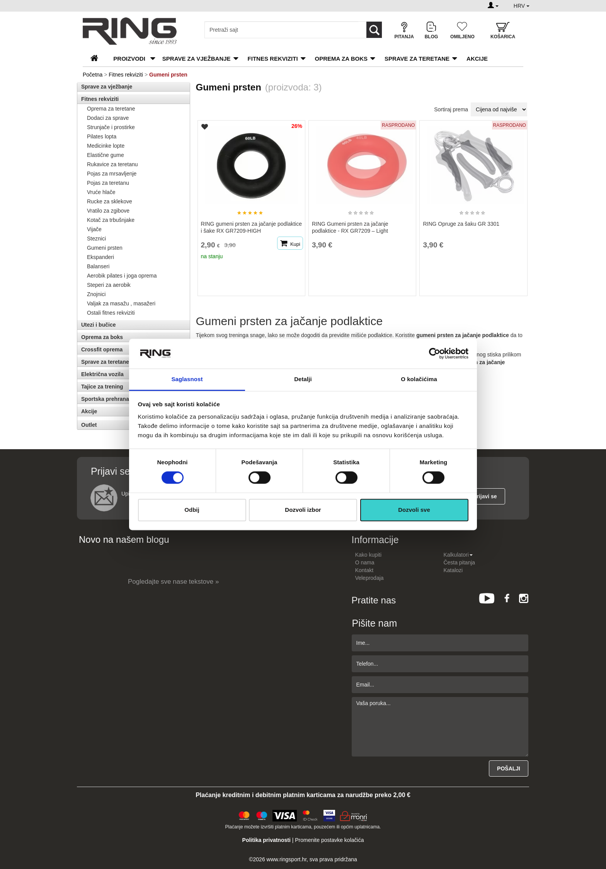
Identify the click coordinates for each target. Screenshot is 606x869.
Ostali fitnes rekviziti (111, 313)
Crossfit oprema (102, 349)
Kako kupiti (368, 555)
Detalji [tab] (303, 379)
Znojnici (96, 294)
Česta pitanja (459, 562)
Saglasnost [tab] (187, 379)
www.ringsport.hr (286, 859)
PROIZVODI (129, 58)
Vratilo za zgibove (108, 211)
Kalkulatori (457, 555)
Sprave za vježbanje (196, 58)
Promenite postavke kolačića (329, 840)
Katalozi (453, 570)
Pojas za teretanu (108, 183)
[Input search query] (281, 30)
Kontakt (364, 570)
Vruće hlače (101, 192)
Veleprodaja (369, 578)
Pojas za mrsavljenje (111, 173)
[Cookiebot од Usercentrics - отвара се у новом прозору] (434, 354)
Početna (92, 75)
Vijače (94, 229)
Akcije (477, 58)
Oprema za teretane (111, 109)
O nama (364, 562)
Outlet (89, 425)
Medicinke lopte (105, 146)
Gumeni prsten (105, 248)
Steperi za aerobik (109, 285)
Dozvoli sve (414, 509)
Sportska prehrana (105, 399)
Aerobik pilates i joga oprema (122, 276)
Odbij (191, 509)
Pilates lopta (101, 136)
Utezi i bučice (98, 325)
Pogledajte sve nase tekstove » (173, 581)
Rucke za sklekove (109, 201)
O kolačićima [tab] (419, 379)
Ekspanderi (100, 257)
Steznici (96, 238)
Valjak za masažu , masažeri (121, 303)
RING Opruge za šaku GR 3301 (461, 224)
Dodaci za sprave (108, 118)
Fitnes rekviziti (273, 58)
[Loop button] (374, 30)
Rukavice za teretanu (112, 164)
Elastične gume (105, 155)
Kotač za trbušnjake (110, 220)
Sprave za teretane (417, 58)
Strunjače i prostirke (111, 127)
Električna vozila (102, 374)
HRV (521, 6)
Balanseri (98, 266)
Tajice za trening (102, 386)
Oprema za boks (341, 58)
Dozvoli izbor (303, 509)
